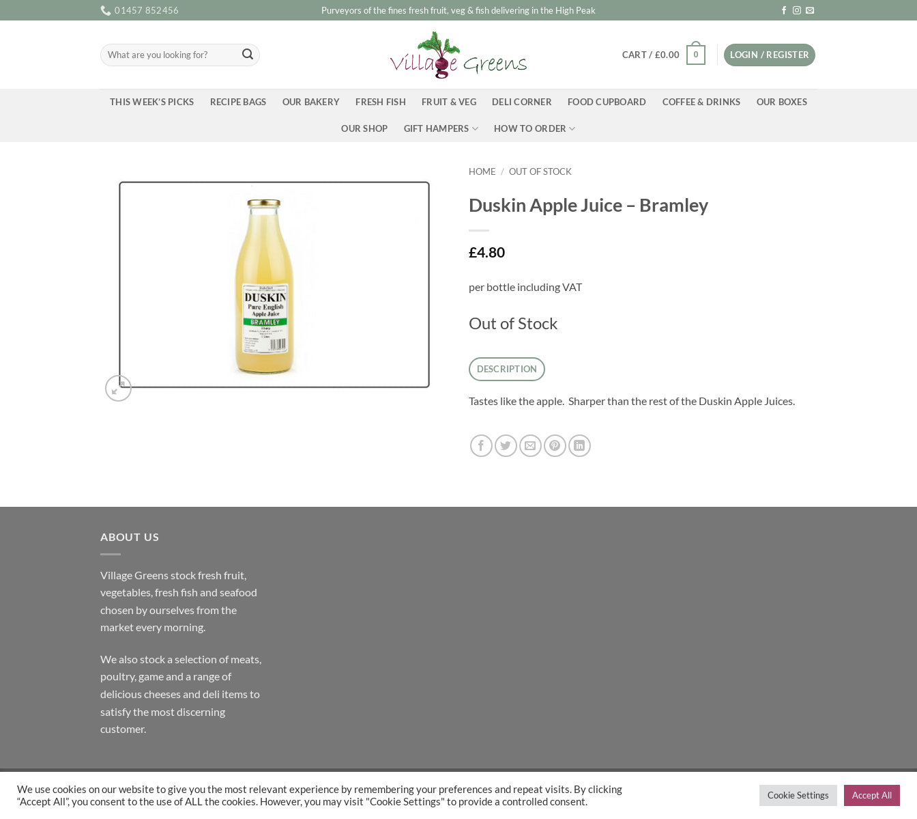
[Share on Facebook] (481, 445)
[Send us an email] (810, 11)
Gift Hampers (441, 128)
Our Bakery (311, 101)
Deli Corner (522, 101)
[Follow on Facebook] (784, 11)
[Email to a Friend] (530, 445)
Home (482, 171)
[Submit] (247, 55)
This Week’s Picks (152, 101)
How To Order (535, 128)
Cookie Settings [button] (798, 795)
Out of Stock (540, 171)
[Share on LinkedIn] (579, 445)
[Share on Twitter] (506, 445)
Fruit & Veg (449, 101)
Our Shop (364, 128)
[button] (663, 55)
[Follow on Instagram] (797, 11)
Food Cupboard (607, 101)
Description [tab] (507, 368)
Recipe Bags (238, 101)
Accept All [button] (872, 795)
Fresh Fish (380, 101)
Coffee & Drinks (702, 101)
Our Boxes (782, 101)
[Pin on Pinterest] (555, 445)
